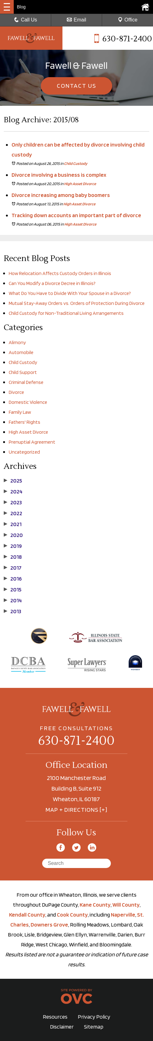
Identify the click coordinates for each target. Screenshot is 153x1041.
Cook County (72, 914)
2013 (12, 611)
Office (128, 19)
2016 (13, 579)
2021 (13, 524)
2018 (13, 557)
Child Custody (75, 163)
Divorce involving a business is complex (59, 174)
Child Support (23, 372)
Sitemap (93, 1026)
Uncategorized (24, 452)
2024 (13, 491)
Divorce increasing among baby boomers (61, 195)
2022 (13, 513)
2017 (13, 568)
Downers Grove (49, 924)
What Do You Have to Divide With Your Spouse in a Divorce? (70, 293)
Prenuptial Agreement (32, 442)
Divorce (16, 392)
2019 (13, 546)
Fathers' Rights (24, 422)
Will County (126, 904)
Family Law (20, 412)
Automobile (21, 352)
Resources (55, 1016)
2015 (13, 589)
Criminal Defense (26, 382)
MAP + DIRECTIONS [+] (76, 809)
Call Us (25, 19)
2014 (13, 600)
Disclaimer (62, 1026)
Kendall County (27, 914)
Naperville (123, 914)
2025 (13, 481)
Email (76, 19)
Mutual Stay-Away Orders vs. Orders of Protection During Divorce (77, 303)
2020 (13, 535)
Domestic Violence (28, 402)
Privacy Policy (94, 1016)
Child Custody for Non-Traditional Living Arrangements (67, 313)
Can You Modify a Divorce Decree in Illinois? (52, 283)
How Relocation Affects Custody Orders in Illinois (60, 273)
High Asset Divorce (80, 183)
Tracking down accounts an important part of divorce (76, 215)
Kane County (95, 904)
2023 (13, 502)
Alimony (17, 342)
